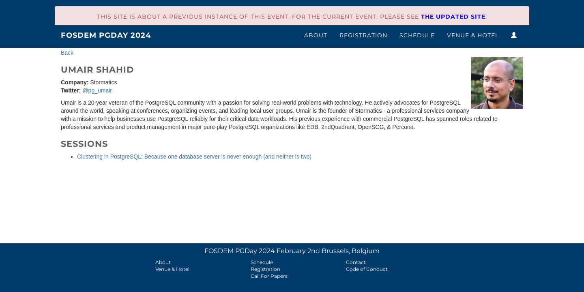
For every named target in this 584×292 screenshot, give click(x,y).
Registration (363, 35)
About (315, 35)
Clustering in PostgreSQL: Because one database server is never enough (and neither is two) (194, 156)
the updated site (453, 16)
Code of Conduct (367, 269)
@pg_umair (97, 90)
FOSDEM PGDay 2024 (106, 35)
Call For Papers (269, 276)
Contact (356, 262)
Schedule (417, 35)
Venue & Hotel (473, 35)
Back (67, 52)
